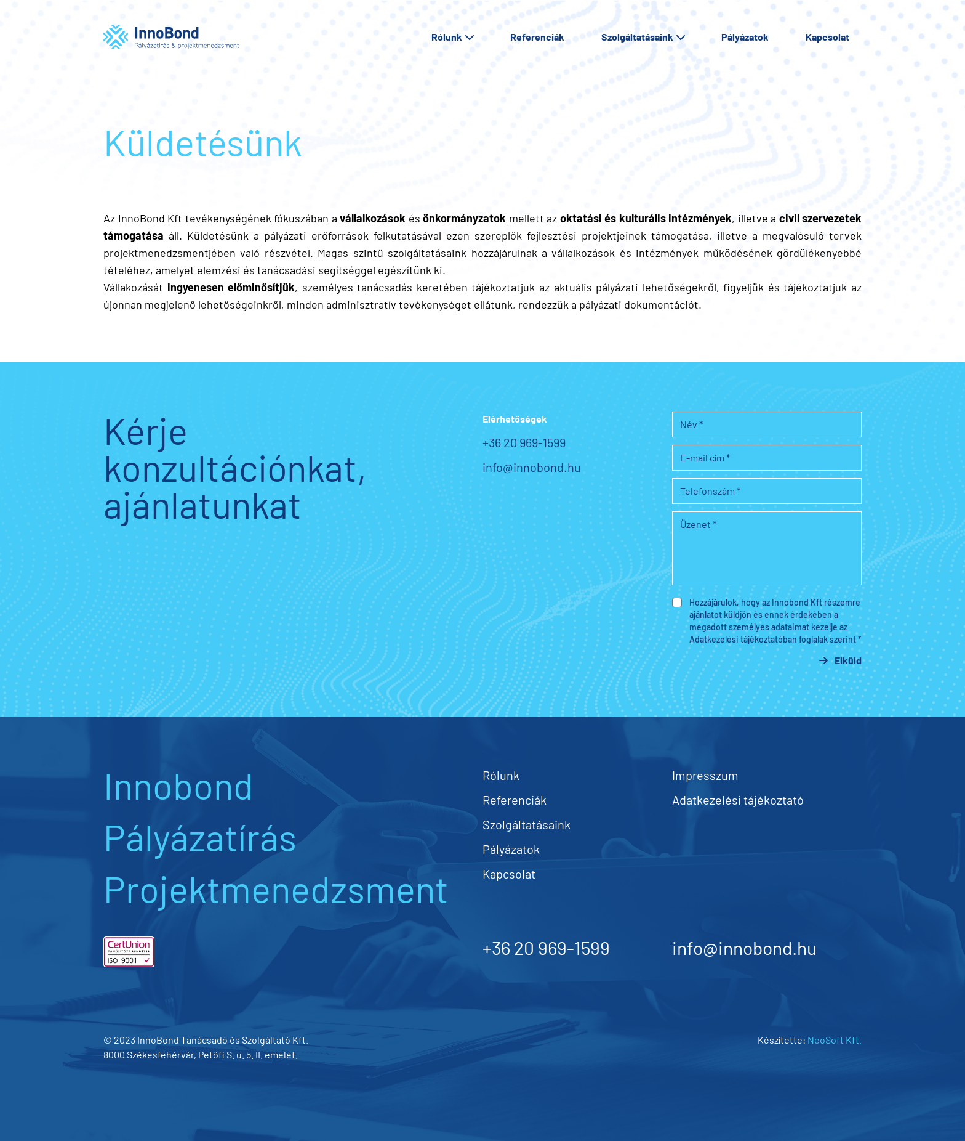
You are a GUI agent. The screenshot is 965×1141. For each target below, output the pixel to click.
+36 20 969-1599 (524, 442)
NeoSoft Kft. (834, 1040)
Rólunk (452, 37)
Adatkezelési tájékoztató (738, 799)
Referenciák (537, 37)
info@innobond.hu (531, 467)
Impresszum (705, 775)
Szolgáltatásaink (642, 37)
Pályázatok (745, 37)
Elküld (843, 660)
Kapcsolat (827, 37)
